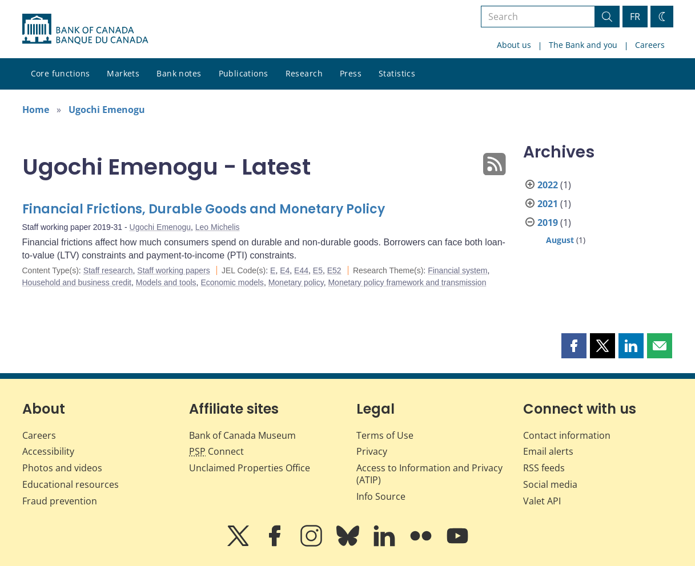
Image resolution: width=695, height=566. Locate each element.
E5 (318, 270)
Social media (550, 484)
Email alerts (548, 451)
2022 (547, 185)
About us (514, 44)
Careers (650, 44)
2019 (547, 222)
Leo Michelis (217, 227)
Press (350, 73)
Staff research (108, 270)
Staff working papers (173, 270)
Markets (123, 73)
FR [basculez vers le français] (635, 16)
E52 (334, 270)
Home (35, 109)
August (560, 240)
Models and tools (166, 282)
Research (304, 73)
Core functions (60, 73)
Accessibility (48, 451)
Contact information (566, 435)
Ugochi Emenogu (107, 109)
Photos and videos (62, 468)
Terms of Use (384, 435)
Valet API (542, 501)
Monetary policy (296, 282)
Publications (243, 73)
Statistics (397, 73)
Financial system (457, 270)
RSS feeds (544, 468)
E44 (301, 270)
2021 (547, 203)
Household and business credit (76, 282)
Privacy (371, 451)
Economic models (232, 282)
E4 (285, 270)
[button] (573, 345)
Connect (216, 451)
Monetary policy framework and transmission (407, 282)
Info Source (380, 496)
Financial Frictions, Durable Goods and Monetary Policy (203, 209)
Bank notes (178, 73)
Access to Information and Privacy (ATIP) (429, 474)
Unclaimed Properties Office (249, 468)
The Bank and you (583, 44)
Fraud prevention (59, 501)
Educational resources (70, 484)
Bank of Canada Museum (242, 435)
